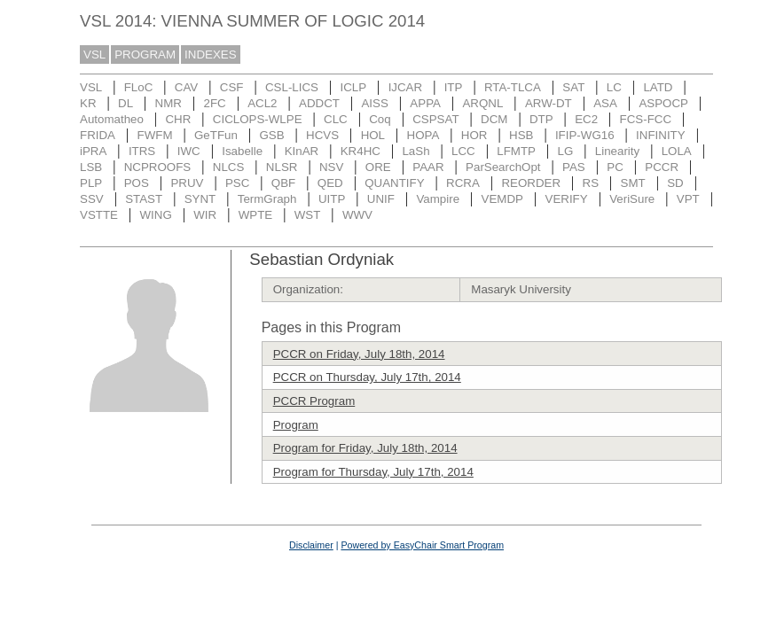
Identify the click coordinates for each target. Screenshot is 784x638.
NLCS (229, 167)
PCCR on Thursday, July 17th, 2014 (367, 377)
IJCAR (405, 87)
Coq (379, 119)
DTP (541, 119)
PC (615, 167)
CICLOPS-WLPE (257, 119)
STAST (143, 199)
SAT (573, 87)
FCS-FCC (646, 119)
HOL (373, 135)
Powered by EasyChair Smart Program (422, 545)
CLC (336, 119)
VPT (688, 199)
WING (155, 215)
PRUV (186, 183)
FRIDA (97, 135)
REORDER (531, 183)
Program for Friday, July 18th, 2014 (365, 448)
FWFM (155, 135)
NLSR (282, 167)
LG (565, 151)
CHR (178, 119)
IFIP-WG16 (585, 135)
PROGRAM (145, 54)
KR (88, 103)
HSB (521, 135)
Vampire (437, 199)
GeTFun (216, 135)
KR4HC (360, 151)
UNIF (381, 199)
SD (675, 183)
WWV (357, 215)
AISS (374, 103)
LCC (463, 151)
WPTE (256, 215)
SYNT (200, 199)
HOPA (423, 135)
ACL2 (262, 103)
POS (136, 183)
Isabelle (242, 151)
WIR (204, 215)
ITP (453, 87)
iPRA (93, 151)
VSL (94, 54)
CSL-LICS (291, 87)
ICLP (353, 87)
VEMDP (502, 199)
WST (307, 215)
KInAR (302, 151)
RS (591, 183)
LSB (91, 167)
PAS (573, 167)
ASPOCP (663, 103)
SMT (633, 183)
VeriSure (632, 199)
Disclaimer (311, 545)
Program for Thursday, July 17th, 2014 (373, 471)
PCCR (661, 167)
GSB (271, 135)
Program (295, 425)
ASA (605, 103)
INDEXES (210, 54)
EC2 (586, 119)
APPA (425, 103)
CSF (232, 87)
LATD (657, 87)
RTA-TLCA (512, 87)
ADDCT (319, 103)
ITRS (142, 151)
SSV (92, 199)
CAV (186, 87)
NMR (168, 103)
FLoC (138, 87)
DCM (494, 119)
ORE (378, 167)
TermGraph (267, 199)
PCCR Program (314, 401)
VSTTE (99, 215)
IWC (188, 151)
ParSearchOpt (503, 167)
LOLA (677, 151)
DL (125, 103)
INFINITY (661, 135)
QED (330, 183)
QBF (283, 183)
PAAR (427, 167)
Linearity (617, 151)
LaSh (415, 151)
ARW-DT (548, 103)
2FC (214, 103)
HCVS (322, 135)
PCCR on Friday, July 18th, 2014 (359, 354)
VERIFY (566, 199)
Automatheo (112, 119)
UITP (331, 199)
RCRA (463, 183)
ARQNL (482, 103)
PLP (91, 183)
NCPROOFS (158, 167)
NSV (331, 167)
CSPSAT (435, 119)
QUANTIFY (394, 183)
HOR (474, 135)
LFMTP (516, 151)
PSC (237, 183)
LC (614, 87)
